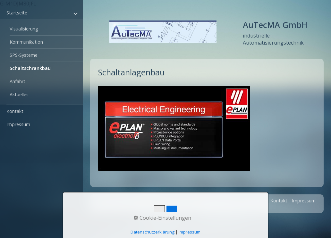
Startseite (16, 13)
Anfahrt (17, 81)
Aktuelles (19, 94)
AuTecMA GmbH (275, 24)
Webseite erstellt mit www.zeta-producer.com (203, 207)
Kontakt (14, 111)
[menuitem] (41, 55)
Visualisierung (24, 29)
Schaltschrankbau (30, 68)
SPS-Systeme (24, 55)
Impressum (18, 124)
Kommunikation (26, 42)
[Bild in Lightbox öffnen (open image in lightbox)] (174, 128)
